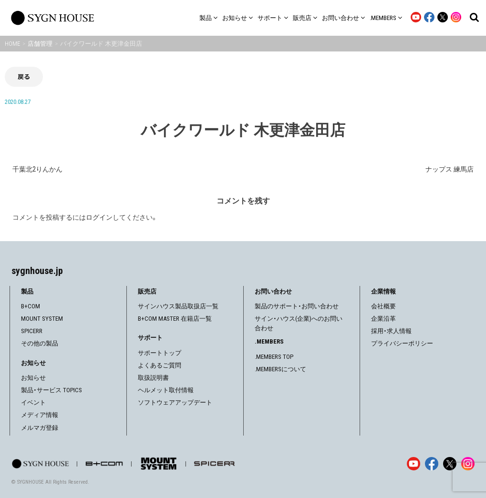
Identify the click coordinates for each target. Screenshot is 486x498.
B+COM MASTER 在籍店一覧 (175, 318)
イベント (33, 402)
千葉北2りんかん (37, 169)
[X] (449, 463)
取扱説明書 (153, 377)
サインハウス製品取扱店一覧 (178, 306)
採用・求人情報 (391, 331)
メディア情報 (39, 414)
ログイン (99, 217)
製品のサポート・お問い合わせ (297, 306)
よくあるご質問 (159, 365)
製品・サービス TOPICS (51, 390)
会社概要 (383, 306)
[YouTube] (413, 463)
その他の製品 (39, 343)
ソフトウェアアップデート (175, 402)
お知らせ (33, 377)
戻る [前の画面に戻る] (24, 76)
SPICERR (31, 331)
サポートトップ (159, 352)
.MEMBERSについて (280, 369)
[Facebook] (431, 463)
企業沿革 (383, 318)
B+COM (30, 306)
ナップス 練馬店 (449, 169)
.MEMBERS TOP (274, 356)
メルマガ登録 (39, 427)
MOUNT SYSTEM (42, 318)
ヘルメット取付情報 (166, 390)
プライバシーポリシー (402, 343)
